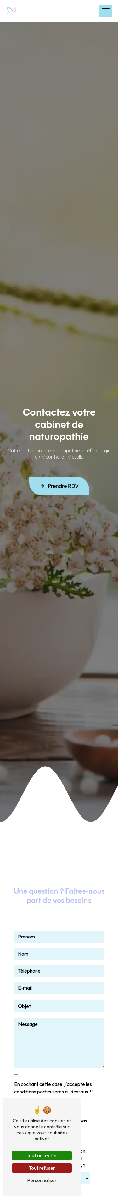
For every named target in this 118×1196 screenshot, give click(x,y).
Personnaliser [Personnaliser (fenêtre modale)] (42, 1180)
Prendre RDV (59, 486)
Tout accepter (41, 1155)
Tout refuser (42, 1168)
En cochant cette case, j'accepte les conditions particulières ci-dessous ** (54, 1088)
